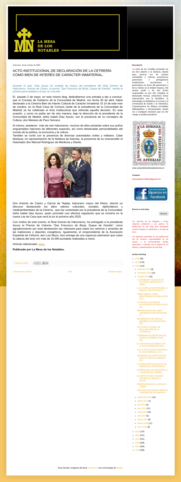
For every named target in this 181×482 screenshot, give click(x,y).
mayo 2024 (142, 412)
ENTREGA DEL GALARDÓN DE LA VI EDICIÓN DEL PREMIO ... (152, 371)
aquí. (42, 244)
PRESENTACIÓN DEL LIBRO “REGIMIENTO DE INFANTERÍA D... (152, 313)
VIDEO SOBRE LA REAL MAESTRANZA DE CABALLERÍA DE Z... (152, 296)
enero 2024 (142, 427)
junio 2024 (142, 408)
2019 (137, 446)
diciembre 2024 (144, 269)
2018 (137, 450)
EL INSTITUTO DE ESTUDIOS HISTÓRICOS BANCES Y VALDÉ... (150, 378)
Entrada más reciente (23, 272)
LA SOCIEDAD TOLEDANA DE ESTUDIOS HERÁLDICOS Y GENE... (150, 282)
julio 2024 (141, 405)
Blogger (119, 468)
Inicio (70, 272)
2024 (137, 266)
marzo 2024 (142, 419)
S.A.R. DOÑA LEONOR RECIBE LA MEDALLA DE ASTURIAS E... (152, 289)
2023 (137, 431)
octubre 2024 (143, 276)
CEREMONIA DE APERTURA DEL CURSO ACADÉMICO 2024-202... (151, 337)
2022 (137, 435)
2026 (137, 259)
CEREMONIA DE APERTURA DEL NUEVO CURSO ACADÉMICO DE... (151, 358)
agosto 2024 (142, 401)
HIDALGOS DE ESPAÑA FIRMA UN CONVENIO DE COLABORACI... (152, 391)
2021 (137, 439)
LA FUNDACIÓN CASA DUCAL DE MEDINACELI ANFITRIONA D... (152, 365)
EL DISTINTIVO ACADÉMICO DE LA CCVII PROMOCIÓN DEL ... (151, 345)
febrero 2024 (143, 423)
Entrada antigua (115, 272)
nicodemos (92, 468)
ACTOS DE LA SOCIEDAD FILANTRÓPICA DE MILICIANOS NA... (152, 304)
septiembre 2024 (144, 397)
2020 (137, 443)
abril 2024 (141, 416)
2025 (137, 262)
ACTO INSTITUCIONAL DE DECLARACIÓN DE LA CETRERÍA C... (148, 329)
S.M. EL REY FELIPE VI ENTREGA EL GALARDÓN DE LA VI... (152, 351)
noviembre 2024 (144, 273)
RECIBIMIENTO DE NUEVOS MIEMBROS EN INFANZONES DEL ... (151, 321)
